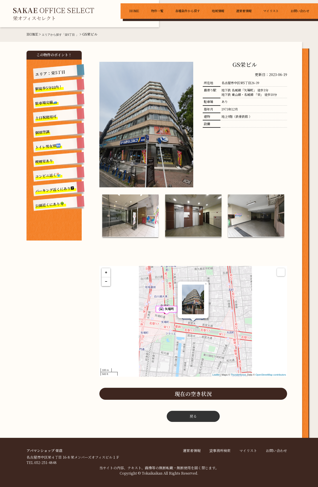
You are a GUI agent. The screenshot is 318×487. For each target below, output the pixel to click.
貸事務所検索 (220, 450)
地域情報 (218, 10)
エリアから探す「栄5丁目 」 (60, 34)
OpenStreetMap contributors (271, 374)
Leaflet (216, 374)
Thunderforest (238, 374)
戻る (193, 416)
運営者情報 (244, 10)
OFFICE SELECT (53, 13)
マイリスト (271, 10)
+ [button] (106, 272)
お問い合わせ (300, 10)
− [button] (106, 281)
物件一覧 (157, 10)
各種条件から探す (187, 10)
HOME (134, 10)
